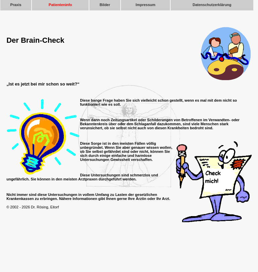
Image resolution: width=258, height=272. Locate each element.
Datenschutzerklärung (211, 5)
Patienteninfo (60, 5)
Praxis (16, 5)
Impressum (146, 5)
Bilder (105, 5)
